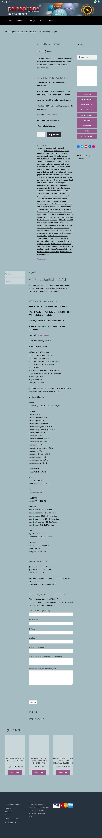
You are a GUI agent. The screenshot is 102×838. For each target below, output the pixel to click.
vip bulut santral (50, 241)
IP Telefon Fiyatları (13, 819)
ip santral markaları (59, 198)
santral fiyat (58, 228)
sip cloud (60, 230)
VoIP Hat (47, 244)
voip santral (64, 246)
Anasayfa (8, 20)
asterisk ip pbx (55, 156)
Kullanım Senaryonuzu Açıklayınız (42, 669)
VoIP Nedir (87, 120)
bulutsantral (48, 172)
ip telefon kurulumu (58, 201)
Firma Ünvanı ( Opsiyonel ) (39, 611)
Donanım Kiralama (87, 110)
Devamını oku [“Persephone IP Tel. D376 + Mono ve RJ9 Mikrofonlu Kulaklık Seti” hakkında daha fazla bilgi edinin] (63, 772)
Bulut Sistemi (60, 167)
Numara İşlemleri (87, 115)
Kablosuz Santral (48, 214)
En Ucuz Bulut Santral (61, 188)
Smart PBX (69, 230)
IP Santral (33, 32)
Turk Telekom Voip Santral (57, 236)
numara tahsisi (51, 114)
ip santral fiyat (50, 196)
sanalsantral (42, 228)
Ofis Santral (47, 217)
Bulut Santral (51, 148)
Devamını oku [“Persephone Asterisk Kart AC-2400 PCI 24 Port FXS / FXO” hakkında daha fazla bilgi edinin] (39, 772)
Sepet (42, 20)
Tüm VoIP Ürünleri (23, 32)
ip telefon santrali (57, 204)
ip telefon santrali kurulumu (60, 206)
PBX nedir (62, 220)
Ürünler (19, 20)
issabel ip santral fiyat (51, 212)
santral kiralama (50, 230)
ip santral (55, 193)
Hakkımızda (87, 94)
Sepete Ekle (54, 135)
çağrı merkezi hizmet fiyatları (48, 175)
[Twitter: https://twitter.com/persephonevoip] (82, 146)
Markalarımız (87, 126)
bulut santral (47, 161)
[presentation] (47, 692)
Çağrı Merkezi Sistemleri (53, 177)
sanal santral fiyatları (62, 222)
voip (67, 241)
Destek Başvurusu (87, 136)
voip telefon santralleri (58, 249)
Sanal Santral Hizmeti (45, 225)
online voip (54, 220)
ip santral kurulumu (44, 198)
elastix (49, 188)
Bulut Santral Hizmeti (45, 164)
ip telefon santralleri (44, 209)
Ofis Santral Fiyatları (61, 217)
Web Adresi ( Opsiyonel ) (38, 647)
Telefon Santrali (54, 233)
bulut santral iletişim (62, 164)
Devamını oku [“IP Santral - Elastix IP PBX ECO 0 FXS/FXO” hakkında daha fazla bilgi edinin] (15, 772)
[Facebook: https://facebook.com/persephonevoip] (78, 146)
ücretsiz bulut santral (45, 238)
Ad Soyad (33, 620)
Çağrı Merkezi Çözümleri (62, 172)
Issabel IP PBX (58, 209)
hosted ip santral (50, 191)
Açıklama (8, 274)
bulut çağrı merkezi (55, 159)
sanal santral (48, 222)
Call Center (48, 180)
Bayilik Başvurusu (87, 104)
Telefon (32, 638)
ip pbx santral (46, 193)
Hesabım (52, 20)
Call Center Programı (60, 180)
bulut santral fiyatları (61, 161)
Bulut (45, 159)
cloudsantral (42, 188)
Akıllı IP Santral (57, 153)
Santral (50, 228)
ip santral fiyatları (64, 196)
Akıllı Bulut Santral (44, 153)
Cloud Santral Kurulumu (59, 185)
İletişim (33, 20)
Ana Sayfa (11, 32)
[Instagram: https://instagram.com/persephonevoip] (93, 146)
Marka (7, 281)
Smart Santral (42, 233)
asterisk (46, 156)
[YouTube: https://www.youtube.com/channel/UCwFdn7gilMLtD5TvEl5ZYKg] (86, 146)
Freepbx (40, 191)
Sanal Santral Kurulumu (63, 225)
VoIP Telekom (54, 252)
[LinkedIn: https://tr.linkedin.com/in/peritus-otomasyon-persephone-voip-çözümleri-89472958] (89, 146)
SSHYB (87, 131)
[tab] (15, 274)
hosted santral (62, 191)
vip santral (61, 241)
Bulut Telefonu (55, 169)
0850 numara (48, 151)
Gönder (33, 702)
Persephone (42, 259)
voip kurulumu (53, 246)
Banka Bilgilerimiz (87, 99)
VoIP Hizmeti (56, 244)
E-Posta (32, 629)
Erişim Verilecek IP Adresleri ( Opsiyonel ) (45, 656)
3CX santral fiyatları (61, 151)
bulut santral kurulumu (45, 167)
